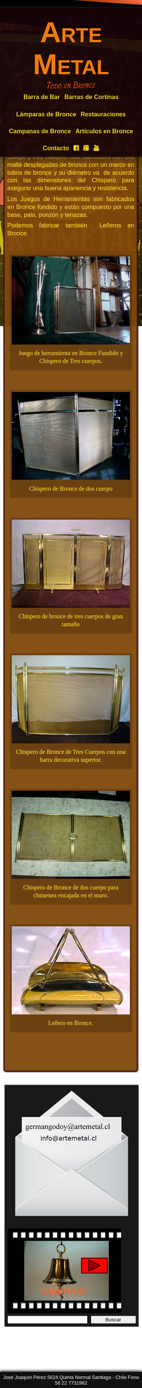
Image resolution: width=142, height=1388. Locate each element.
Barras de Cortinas (91, 97)
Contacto (56, 148)
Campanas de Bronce (40, 131)
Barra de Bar (41, 97)
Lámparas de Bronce (46, 114)
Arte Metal (71, 48)
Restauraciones (103, 114)
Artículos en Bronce (104, 131)
